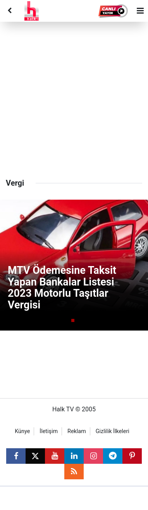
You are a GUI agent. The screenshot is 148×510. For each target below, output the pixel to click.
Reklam (76, 431)
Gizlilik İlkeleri (112, 431)
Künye (22, 431)
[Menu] (140, 11)
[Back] (9, 11)
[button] (113, 11)
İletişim (49, 431)
